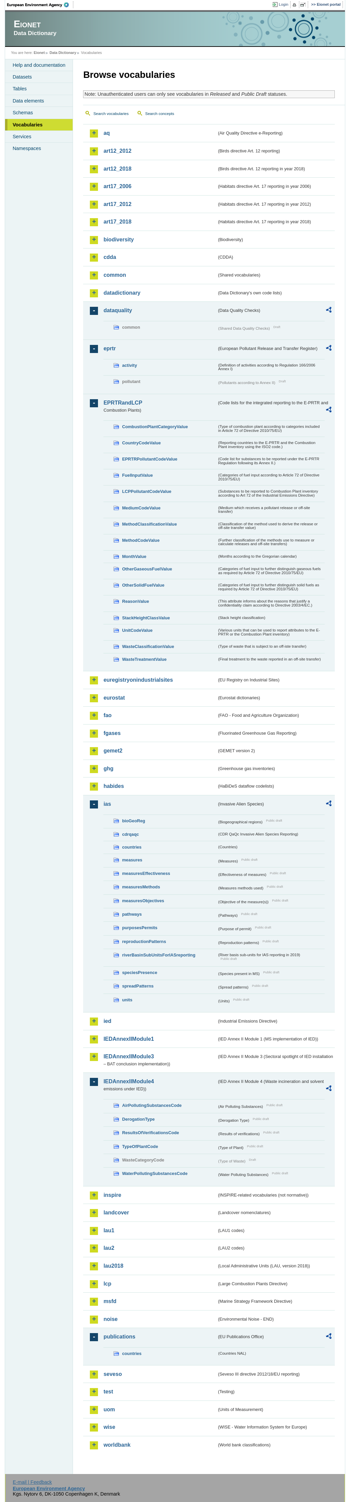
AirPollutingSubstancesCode (151, 1105)
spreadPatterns (137, 986)
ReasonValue (135, 601)
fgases (112, 733)
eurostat (114, 698)
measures (132, 859)
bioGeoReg (133, 820)
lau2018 (113, 1266)
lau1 (108, 1230)
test (108, 1391)
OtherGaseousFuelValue (147, 568)
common (114, 275)
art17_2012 (117, 204)
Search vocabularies (110, 114)
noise (110, 1319)
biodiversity (118, 239)
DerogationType (138, 1119)
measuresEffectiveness (146, 873)
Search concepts (159, 114)
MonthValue (134, 556)
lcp (107, 1284)
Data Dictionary (63, 53)
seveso (112, 1374)
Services (21, 136)
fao (107, 715)
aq (106, 133)
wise (109, 1427)
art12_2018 (117, 169)
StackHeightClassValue (146, 617)
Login (283, 4)
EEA (40, 4)
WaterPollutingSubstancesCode (155, 1173)
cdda (109, 257)
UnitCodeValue (137, 630)
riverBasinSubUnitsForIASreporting (158, 955)
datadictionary (121, 293)
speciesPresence (139, 972)
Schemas (22, 112)
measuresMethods (141, 886)
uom (109, 1409)
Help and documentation (38, 65)
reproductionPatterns (144, 941)
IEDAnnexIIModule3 (128, 1056)
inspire (112, 1195)
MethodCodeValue (140, 540)
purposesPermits (139, 927)
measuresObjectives (143, 900)
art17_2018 (117, 222)
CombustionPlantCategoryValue (155, 426)
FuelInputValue (137, 475)
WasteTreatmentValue (144, 659)
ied (107, 1021)
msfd (109, 1301)
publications (119, 1336)
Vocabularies (27, 124)
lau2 (108, 1248)
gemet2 (112, 751)
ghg (108, 768)
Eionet (39, 53)
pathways (132, 914)
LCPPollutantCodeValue (146, 491)
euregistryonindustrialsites (138, 680)
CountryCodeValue (141, 442)
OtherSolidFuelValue (143, 585)
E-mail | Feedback (32, 1482)
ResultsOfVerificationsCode (150, 1132)
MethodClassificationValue (149, 524)
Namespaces (26, 148)
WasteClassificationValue (148, 646)
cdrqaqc (130, 834)
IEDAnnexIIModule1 (128, 1039)
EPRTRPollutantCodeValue (149, 459)
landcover (116, 1212)
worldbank (116, 1445)
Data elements (28, 101)
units (127, 999)
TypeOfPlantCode (140, 1146)
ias (107, 804)
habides (113, 786)
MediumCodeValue (141, 507)
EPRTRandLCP (122, 403)
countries (132, 847)
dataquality (117, 310)
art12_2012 (117, 151)
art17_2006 (117, 186)
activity (129, 365)
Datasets (22, 77)
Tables (19, 88)
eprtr (109, 348)
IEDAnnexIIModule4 (128, 1081)
